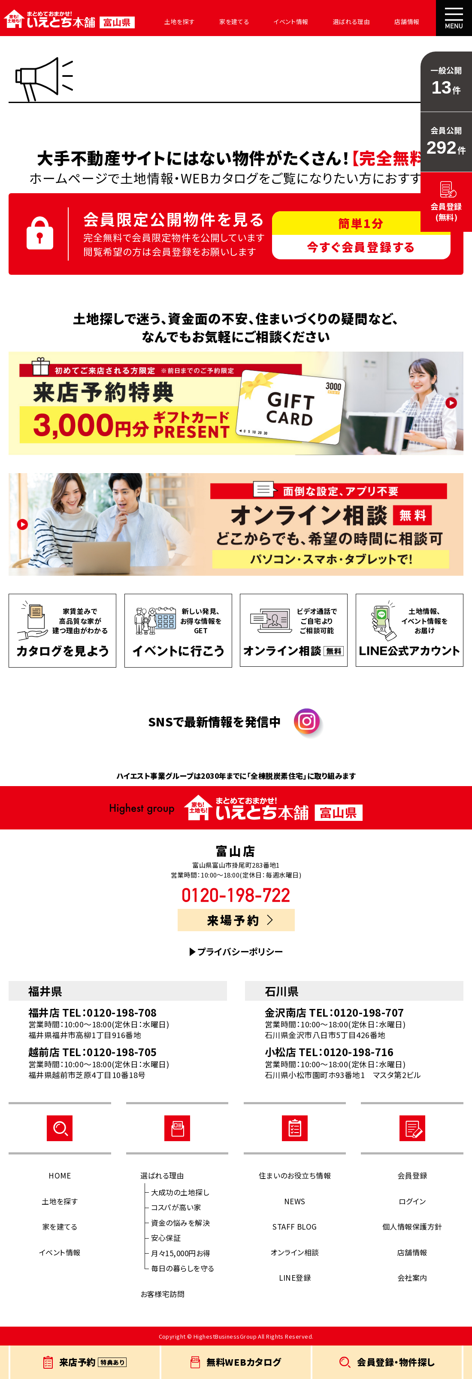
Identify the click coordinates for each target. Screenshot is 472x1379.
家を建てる (218, 21)
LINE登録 (295, 1277)
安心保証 (166, 1237)
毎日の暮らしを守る (183, 1268)
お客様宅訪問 (162, 1293)
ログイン (412, 1201)
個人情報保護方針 (412, 1226)
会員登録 (412, 1175)
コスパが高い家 (176, 1207)
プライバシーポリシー (240, 951)
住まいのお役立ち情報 (295, 1175)
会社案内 (418, 21)
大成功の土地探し (180, 1192)
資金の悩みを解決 (180, 1222)
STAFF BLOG (294, 1226)
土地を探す (168, 21)
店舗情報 (374, 21)
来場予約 (239, 919)
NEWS (295, 1201)
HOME (59, 1175)
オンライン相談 (294, 1252)
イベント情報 (269, 21)
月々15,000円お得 (181, 1253)
